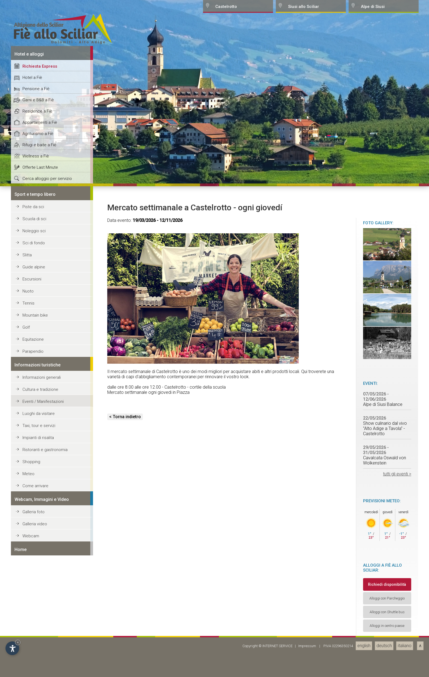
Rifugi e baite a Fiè (39, 500)
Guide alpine (33, 622)
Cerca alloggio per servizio (47, 534)
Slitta (27, 610)
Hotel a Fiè (32, 433)
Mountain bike (35, 670)
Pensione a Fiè (36, 444)
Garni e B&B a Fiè (38, 455)
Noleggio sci (34, 586)
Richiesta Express (39, 421)
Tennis (28, 658)
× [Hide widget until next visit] (18, 642)
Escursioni (31, 634)
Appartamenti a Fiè (39, 477)
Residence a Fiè (37, 466)
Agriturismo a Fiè (37, 489)
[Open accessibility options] (12, 648)
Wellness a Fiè (35, 511)
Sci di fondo (33, 598)
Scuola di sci (34, 574)
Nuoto (28, 646)
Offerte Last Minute (40, 522)
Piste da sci (33, 562)
